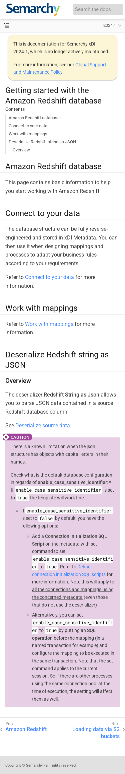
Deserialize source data (42, 425)
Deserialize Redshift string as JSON (42, 141)
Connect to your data (28, 125)
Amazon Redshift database (34, 117)
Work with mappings (28, 133)
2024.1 (109, 25)
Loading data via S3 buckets (96, 733)
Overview (21, 149)
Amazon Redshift (26, 729)
